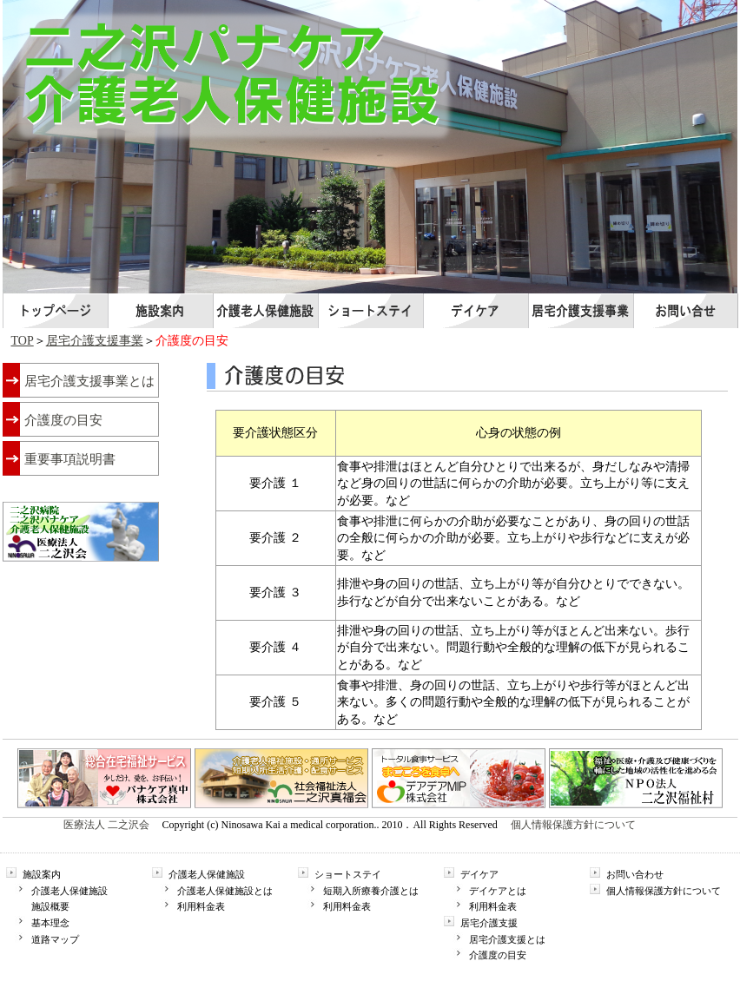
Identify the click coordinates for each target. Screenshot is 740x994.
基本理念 (50, 923)
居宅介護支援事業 (94, 340)
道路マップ (55, 939)
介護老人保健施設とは (225, 890)
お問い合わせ (635, 874)
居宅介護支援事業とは (89, 381)
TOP (22, 340)
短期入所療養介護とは (371, 890)
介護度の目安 (63, 420)
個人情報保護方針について (573, 825)
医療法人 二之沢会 (106, 825)
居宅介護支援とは (507, 939)
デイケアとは (497, 890)
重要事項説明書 (70, 459)
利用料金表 (201, 906)
